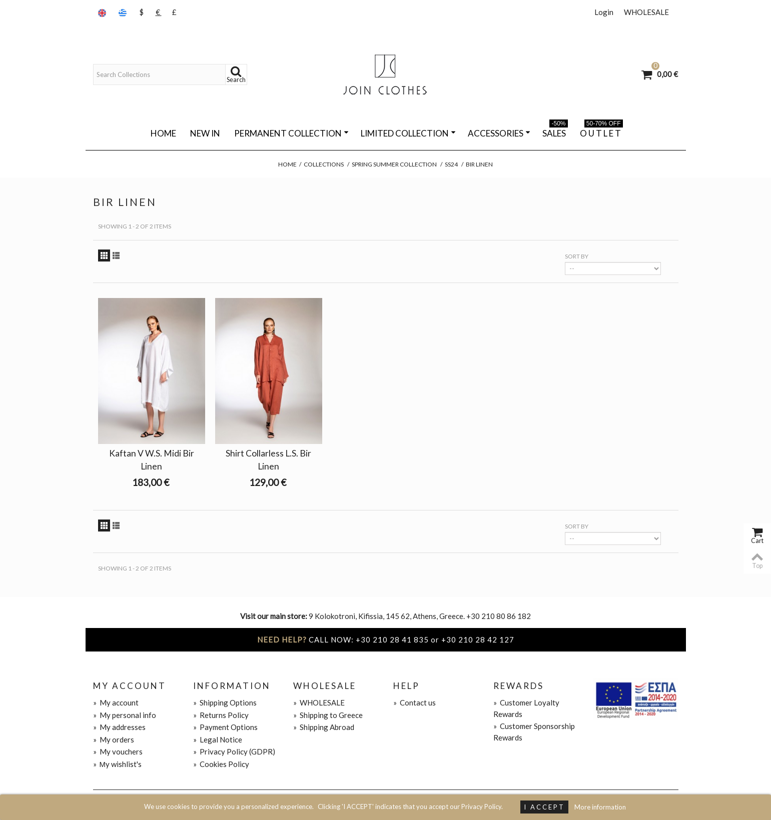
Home (163, 133)
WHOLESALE (646, 12)
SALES (555, 131)
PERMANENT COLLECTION (291, 133)
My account (116, 702)
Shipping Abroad (323, 727)
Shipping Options (225, 702)
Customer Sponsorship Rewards (534, 732)
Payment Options (225, 727)
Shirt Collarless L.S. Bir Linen (268, 460)
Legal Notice (217, 739)
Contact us (414, 702)
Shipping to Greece (328, 715)
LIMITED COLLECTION (408, 133)
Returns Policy (221, 715)
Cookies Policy (221, 764)
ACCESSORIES (499, 133)
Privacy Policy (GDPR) (234, 751)
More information (600, 807)
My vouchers (118, 751)
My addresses (119, 727)
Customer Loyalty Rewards (526, 708)
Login (603, 12)
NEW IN (205, 133)
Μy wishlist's (117, 764)
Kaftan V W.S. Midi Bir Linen (151, 460)
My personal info (124, 715)
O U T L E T (601, 131)
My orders (113, 739)
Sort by (576, 256)
